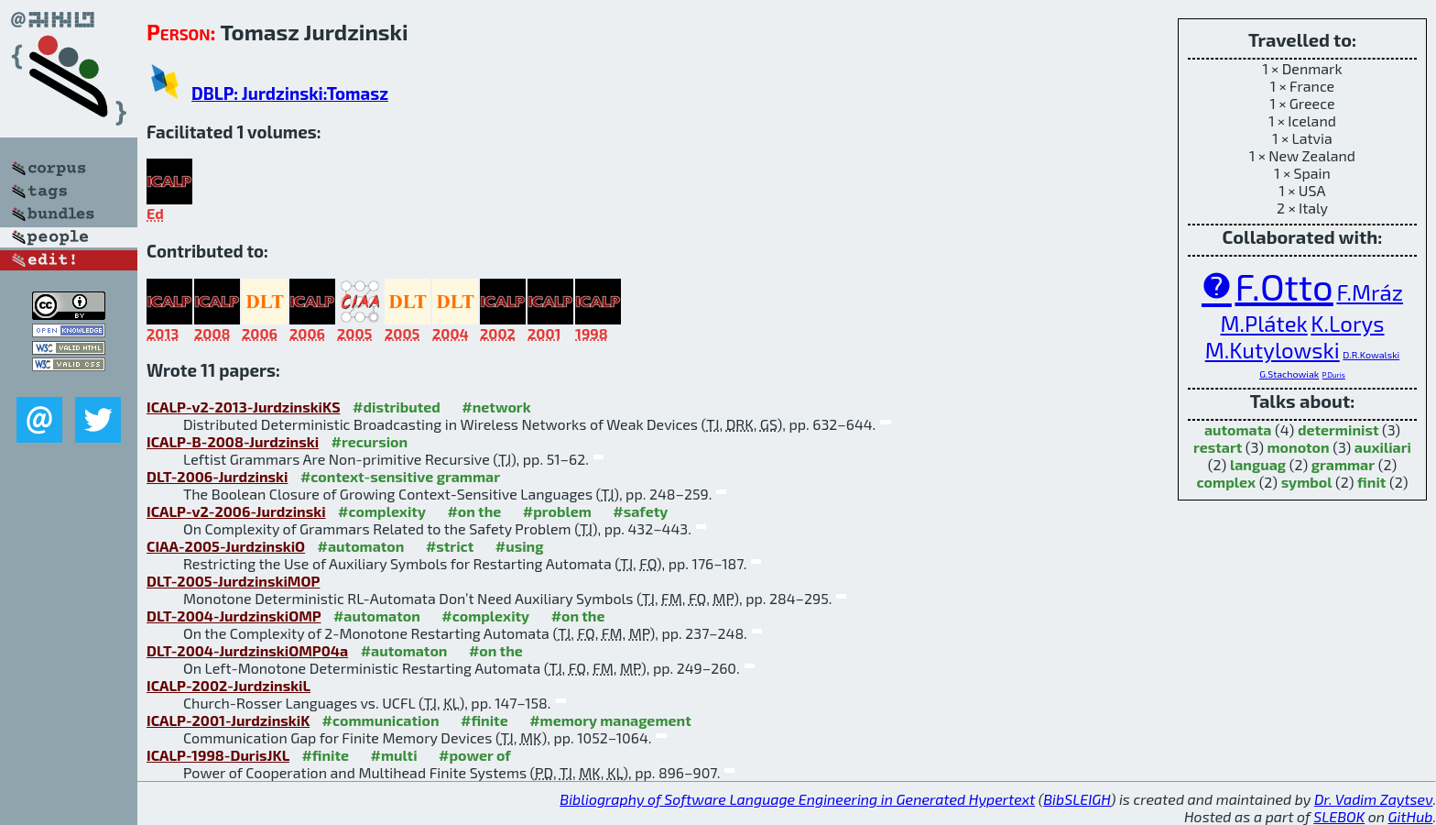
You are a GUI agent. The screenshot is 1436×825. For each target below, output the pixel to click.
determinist (1338, 429)
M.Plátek (1264, 323)
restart (1217, 447)
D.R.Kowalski (1371, 354)
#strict (449, 546)
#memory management (610, 720)
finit (1371, 481)
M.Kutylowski (1272, 349)
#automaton (361, 546)
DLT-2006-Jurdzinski (217, 476)
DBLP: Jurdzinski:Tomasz (289, 93)
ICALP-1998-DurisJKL (218, 755)
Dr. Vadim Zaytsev (1373, 799)
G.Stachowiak (1289, 374)
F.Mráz (1369, 292)
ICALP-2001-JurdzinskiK (228, 720)
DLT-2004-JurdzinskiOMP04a (247, 650)
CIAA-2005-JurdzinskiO (226, 546)
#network (496, 406)
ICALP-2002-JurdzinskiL (228, 685)
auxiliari (1382, 447)
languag (1258, 464)
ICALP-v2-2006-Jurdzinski (236, 511)
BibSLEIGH (1076, 799)
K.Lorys (1347, 323)
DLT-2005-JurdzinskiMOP (233, 580)
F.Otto (1284, 286)
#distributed (397, 406)
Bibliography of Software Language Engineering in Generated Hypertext (797, 799)
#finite (484, 720)
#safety (640, 511)
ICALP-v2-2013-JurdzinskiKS (244, 406)
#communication (381, 720)
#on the (474, 511)
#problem (557, 511)
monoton (1298, 447)
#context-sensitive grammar (400, 476)
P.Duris (1333, 375)
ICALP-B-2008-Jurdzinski (233, 441)
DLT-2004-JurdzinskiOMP (234, 615)
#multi (394, 755)
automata (1238, 429)
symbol (1307, 481)
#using (519, 546)
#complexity (382, 511)
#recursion (370, 441)
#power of (475, 755)
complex (1226, 481)
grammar (1343, 464)
